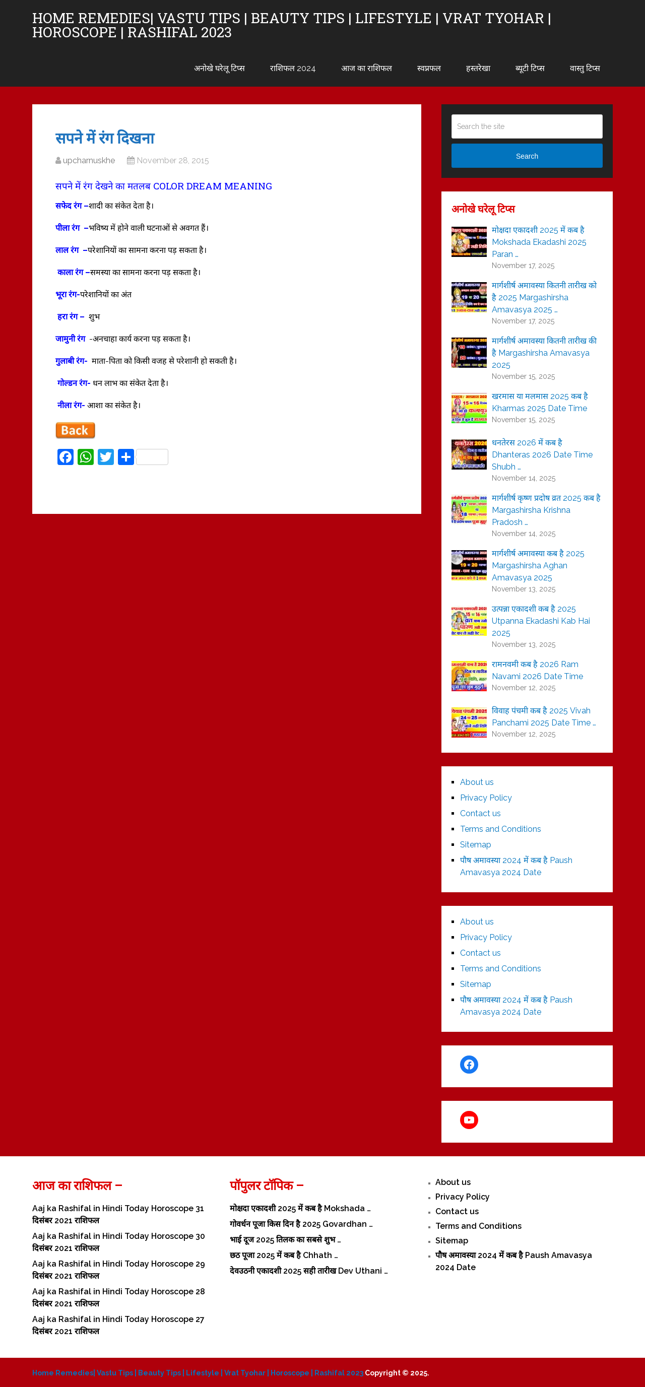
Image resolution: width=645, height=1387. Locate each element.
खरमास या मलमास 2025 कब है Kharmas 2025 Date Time (540, 402)
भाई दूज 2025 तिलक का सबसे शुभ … (285, 1239)
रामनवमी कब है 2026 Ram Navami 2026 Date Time (537, 670)
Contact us (480, 813)
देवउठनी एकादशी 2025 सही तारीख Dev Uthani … (309, 1271)
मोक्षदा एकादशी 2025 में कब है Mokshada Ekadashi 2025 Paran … (539, 242)
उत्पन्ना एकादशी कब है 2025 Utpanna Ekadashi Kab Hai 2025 (541, 621)
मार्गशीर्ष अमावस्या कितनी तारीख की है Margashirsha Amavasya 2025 (544, 353)
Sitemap (475, 844)
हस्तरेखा (478, 68)
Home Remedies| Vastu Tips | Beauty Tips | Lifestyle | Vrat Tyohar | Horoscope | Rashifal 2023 (291, 25)
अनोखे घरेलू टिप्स (219, 68)
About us (477, 782)
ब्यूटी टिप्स (530, 68)
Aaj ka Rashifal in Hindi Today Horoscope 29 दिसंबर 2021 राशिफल (118, 1270)
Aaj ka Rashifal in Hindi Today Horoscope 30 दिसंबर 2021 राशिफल (118, 1242)
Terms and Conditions (500, 829)
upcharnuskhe (89, 160)
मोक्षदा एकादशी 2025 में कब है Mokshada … (300, 1208)
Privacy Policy (486, 798)
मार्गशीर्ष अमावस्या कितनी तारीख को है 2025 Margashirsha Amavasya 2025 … (544, 297)
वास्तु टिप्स (585, 68)
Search (527, 156)
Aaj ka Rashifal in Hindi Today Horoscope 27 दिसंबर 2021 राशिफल (118, 1325)
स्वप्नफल (429, 68)
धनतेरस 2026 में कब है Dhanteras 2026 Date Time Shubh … (542, 455)
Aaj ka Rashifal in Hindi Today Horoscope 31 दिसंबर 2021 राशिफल (118, 1214)
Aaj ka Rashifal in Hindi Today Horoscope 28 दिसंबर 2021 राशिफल (118, 1297)
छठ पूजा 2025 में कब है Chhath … (284, 1255)
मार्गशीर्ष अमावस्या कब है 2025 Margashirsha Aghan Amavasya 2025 (538, 565)
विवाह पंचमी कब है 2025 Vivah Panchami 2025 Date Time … (544, 717)
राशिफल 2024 (293, 68)
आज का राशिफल (366, 68)
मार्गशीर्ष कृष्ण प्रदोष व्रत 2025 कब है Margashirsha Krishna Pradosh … (546, 510)
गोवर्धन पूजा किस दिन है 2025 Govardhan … (301, 1224)
